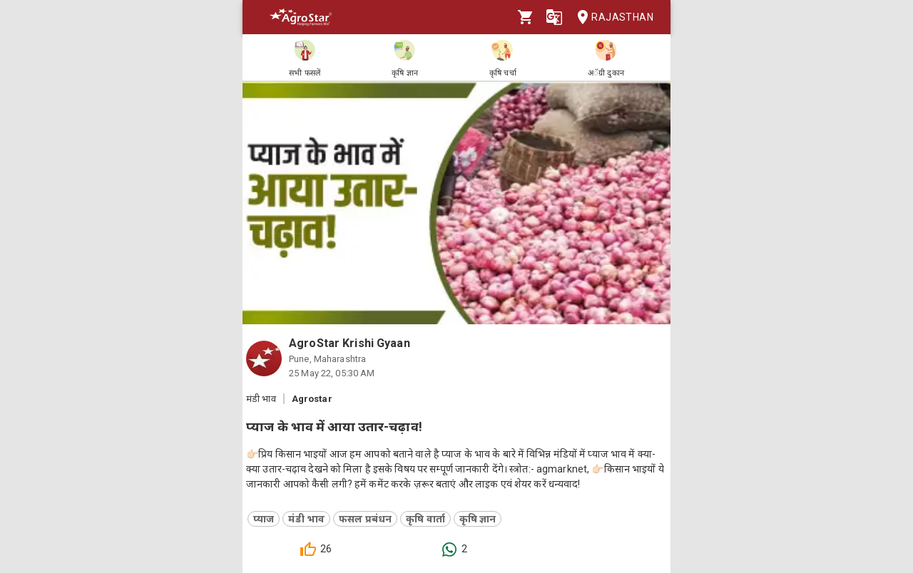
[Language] (554, 17)
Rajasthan (610, 17)
